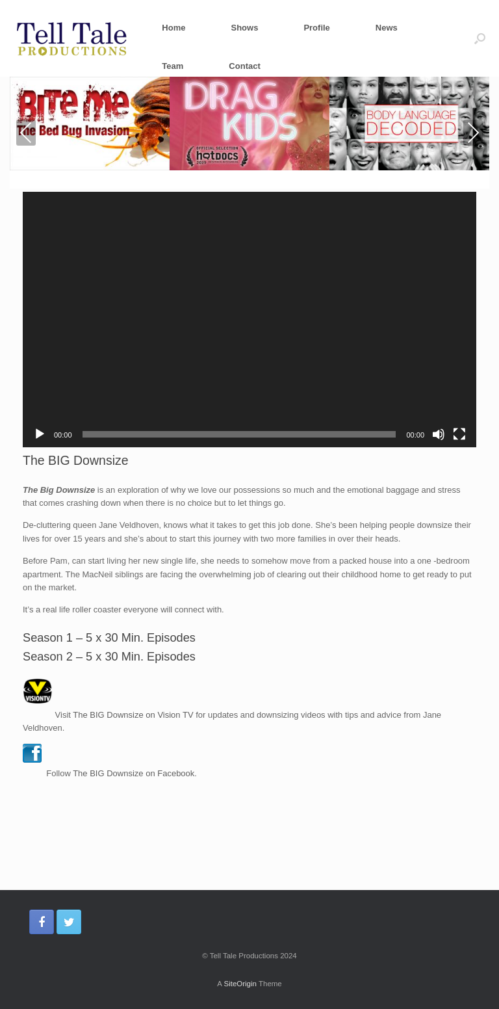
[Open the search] (480, 38)
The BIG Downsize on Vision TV (133, 714)
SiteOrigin (240, 984)
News (387, 28)
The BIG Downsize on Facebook (133, 773)
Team (172, 66)
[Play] (39, 434)
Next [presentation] (473, 132)
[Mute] (438, 434)
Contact (244, 66)
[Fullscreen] (459, 434)
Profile (316, 28)
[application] (249, 319)
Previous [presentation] (26, 135)
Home (173, 28)
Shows (244, 28)
